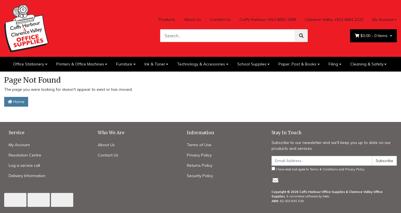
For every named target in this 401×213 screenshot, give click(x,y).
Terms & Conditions (324, 169)
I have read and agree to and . (318, 169)
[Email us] (275, 180)
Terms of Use (199, 144)
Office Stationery (28, 64)
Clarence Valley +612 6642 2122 (334, 19)
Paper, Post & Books (297, 64)
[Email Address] (322, 161)
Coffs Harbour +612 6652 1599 (267, 19)
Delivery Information (27, 175)
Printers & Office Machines (80, 64)
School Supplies (251, 64)
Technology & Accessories (201, 64)
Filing (333, 64)
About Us (192, 19)
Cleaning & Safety (366, 64)
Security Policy (200, 175)
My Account (19, 144)
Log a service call (24, 165)
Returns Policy (199, 165)
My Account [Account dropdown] (382, 19)
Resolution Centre (25, 155)
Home (16, 101)
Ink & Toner (155, 64)
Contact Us (220, 19)
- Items (372, 36)
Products (167, 19)
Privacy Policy (199, 155)
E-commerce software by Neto (308, 196)
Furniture (124, 64)
